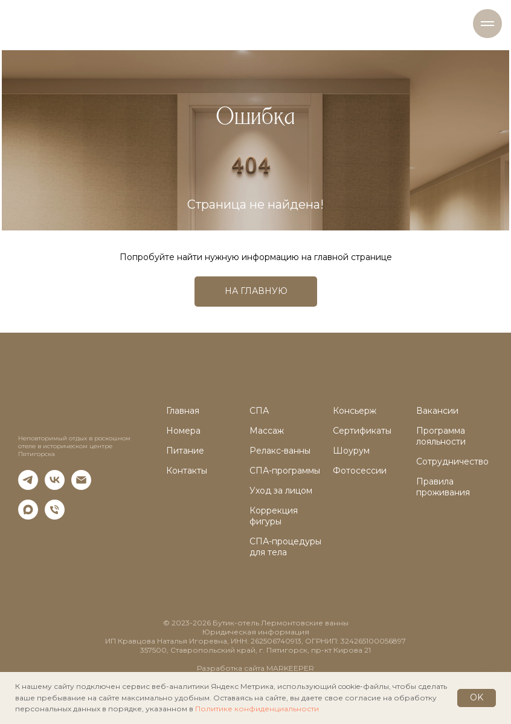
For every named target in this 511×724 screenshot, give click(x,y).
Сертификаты (362, 430)
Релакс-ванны (279, 450)
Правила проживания (443, 487)
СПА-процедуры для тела (285, 547)
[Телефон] (55, 516)
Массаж (266, 430)
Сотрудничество (452, 461)
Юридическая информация (255, 631)
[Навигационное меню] (487, 23)
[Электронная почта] (81, 486)
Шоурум (351, 450)
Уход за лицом (280, 490)
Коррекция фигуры (273, 516)
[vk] (55, 486)
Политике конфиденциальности (257, 708)
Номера (183, 430)
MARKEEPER (290, 668)
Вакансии (437, 410)
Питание (185, 450)
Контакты (186, 470)
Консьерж (354, 410)
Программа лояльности (441, 436)
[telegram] (28, 486)
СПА (259, 410)
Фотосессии (360, 470)
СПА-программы (284, 470)
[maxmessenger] (28, 516)
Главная (182, 410)
